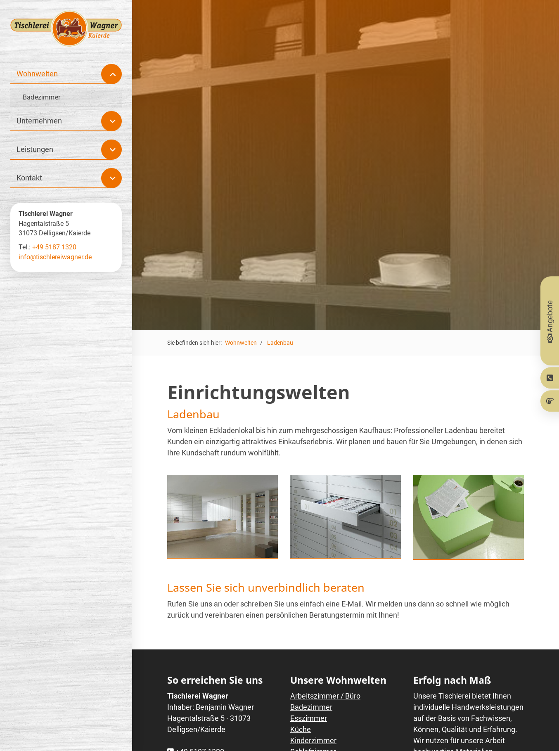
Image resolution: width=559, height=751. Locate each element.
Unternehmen (39, 120)
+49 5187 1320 (54, 247)
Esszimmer (308, 718)
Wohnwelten (241, 342)
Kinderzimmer (313, 740)
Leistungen (35, 149)
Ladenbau (280, 342)
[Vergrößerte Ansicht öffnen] (222, 516)
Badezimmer (311, 707)
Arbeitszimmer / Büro (325, 696)
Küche (300, 729)
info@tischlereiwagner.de (55, 257)
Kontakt (29, 177)
